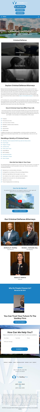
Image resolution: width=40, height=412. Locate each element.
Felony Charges (6, 158)
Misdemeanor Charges (7, 156)
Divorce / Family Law (20, 66)
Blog (30, 362)
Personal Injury (20, 79)
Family (14, 362)
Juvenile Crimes (6, 146)
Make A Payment (20, 10)
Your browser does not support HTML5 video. (19, 304)
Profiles (6, 362)
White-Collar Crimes (7, 148)
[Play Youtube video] (20, 201)
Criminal (10, 362)
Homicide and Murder (7, 154)
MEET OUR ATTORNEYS (20, 322)
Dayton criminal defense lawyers (25, 95)
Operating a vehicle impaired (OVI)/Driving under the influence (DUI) (16, 140)
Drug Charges (5, 142)
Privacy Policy (27, 407)
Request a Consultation (20, 211)
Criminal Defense (20, 52)
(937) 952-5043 (21, 6)
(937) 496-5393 (20, 388)
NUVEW (4, 407)
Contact (34, 362)
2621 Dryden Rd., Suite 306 (20, 370)
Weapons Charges (6, 144)
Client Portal (20, 13)
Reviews (27, 362)
